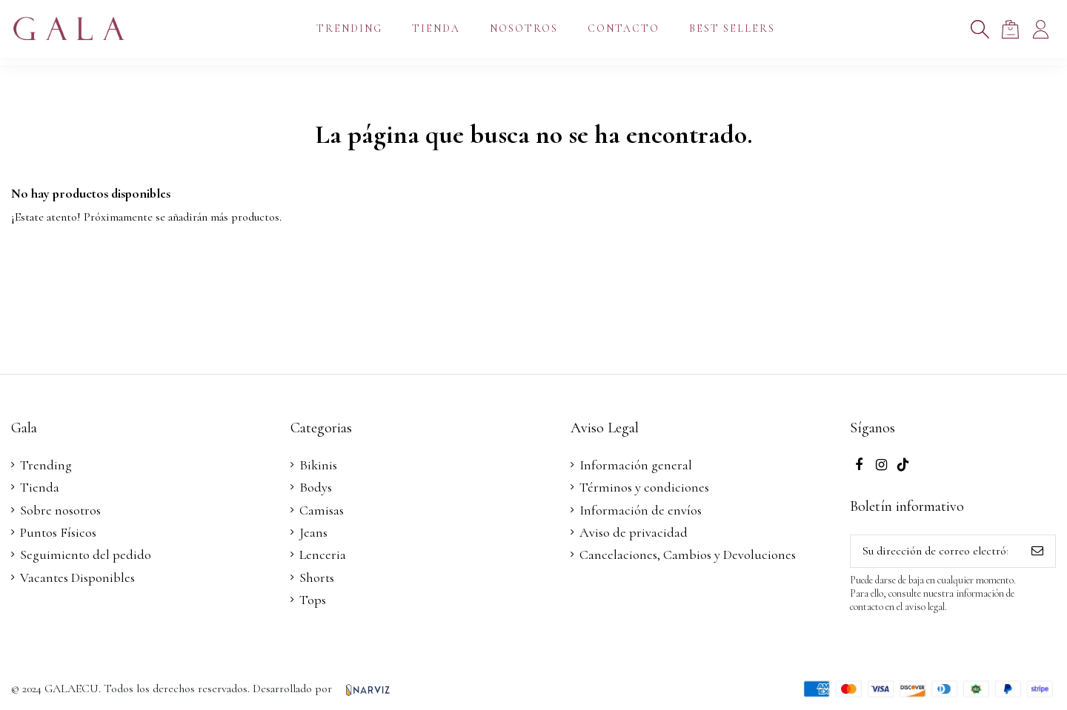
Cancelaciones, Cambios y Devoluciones (687, 554)
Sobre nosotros (60, 510)
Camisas (321, 510)
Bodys (315, 487)
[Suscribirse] (1037, 551)
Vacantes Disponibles (77, 577)
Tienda (39, 487)
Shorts (316, 577)
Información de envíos (640, 510)
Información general (635, 465)
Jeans (313, 532)
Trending (46, 465)
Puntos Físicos (58, 532)
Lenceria (322, 554)
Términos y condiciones (644, 487)
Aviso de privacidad (633, 532)
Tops (312, 600)
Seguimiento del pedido (85, 554)
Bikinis (318, 465)
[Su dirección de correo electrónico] (935, 551)
